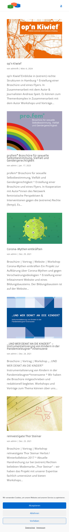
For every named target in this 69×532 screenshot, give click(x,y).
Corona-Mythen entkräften (24, 249)
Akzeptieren (34, 505)
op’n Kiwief (14, 63)
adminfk (14, 68)
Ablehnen (34, 513)
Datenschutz (30, 527)
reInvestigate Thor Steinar (24, 436)
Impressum (40, 527)
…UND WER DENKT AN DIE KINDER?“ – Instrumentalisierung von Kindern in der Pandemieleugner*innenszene (33, 346)
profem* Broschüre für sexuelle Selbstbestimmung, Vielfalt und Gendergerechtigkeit (28, 158)
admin (14, 165)
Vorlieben (34, 520)
